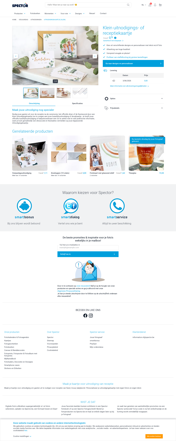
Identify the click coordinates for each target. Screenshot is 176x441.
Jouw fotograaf (96, 337)
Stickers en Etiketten (12, 368)
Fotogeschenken (11, 344)
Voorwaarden (52, 344)
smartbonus (95, 341)
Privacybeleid (52, 347)
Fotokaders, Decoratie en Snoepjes (18, 362)
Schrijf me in (65, 254)
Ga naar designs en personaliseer (119, 63)
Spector (50, 337)
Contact (103, 13)
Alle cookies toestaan (154, 436)
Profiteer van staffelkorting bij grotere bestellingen (127, 57)
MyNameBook (10, 359)
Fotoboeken (35, 13)
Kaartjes (7, 341)
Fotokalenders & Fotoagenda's (16, 337)
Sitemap (50, 341)
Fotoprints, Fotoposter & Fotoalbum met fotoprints (20, 354)
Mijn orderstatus (96, 347)
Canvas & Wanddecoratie (14, 350)
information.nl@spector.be (143, 337)
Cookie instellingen (22, 436)
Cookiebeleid (52, 350)
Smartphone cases (12, 365)
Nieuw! (92, 13)
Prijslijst (93, 344)
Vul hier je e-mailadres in (70, 245)
